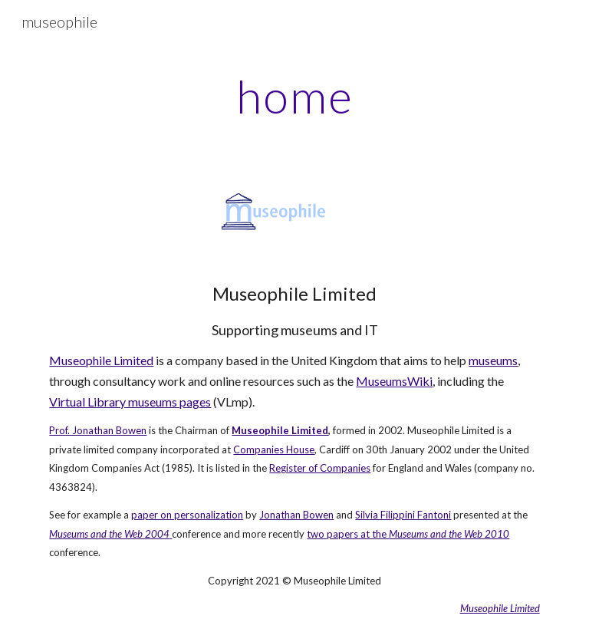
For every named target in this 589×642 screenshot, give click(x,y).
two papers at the (348, 534)
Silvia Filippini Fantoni (403, 515)
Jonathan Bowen (296, 515)
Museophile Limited (101, 360)
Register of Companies (319, 468)
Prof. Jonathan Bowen (97, 430)
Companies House (273, 449)
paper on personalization (187, 515)
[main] (294, 95)
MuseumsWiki (394, 381)
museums (493, 360)
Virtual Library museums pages (130, 401)
